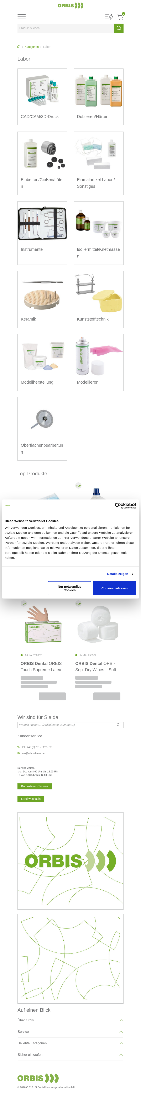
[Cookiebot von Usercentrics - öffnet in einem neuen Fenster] (118, 506)
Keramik (28, 319)
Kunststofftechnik (93, 319)
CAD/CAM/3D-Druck (40, 116)
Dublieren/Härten (92, 116)
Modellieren (87, 382)
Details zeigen (117, 574)
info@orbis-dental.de (33, 753)
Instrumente (32, 249)
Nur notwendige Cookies (69, 588)
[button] (109, 17)
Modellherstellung (37, 382)
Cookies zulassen (114, 588)
